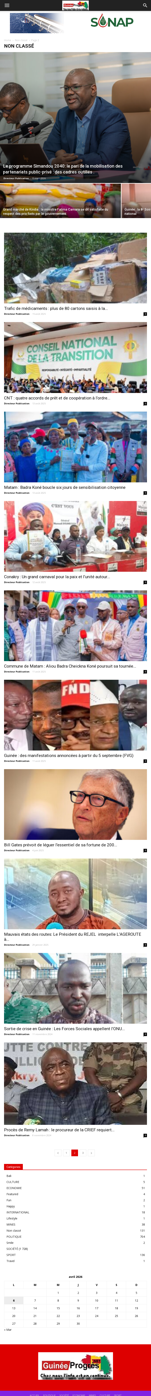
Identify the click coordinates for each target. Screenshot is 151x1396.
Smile (10, 1243)
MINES (10, 1224)
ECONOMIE (14, 1188)
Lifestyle (11, 1218)
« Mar (8, 1330)
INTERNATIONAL (17, 1212)
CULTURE (12, 1182)
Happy (10, 1206)
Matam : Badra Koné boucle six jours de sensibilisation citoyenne (65, 487)
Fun (8, 1200)
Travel (10, 1261)
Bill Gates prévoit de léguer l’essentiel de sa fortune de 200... (60, 845)
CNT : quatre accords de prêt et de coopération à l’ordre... (57, 398)
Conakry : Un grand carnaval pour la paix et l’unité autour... (57, 576)
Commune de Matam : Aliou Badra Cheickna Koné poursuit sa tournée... (70, 666)
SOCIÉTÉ (12, 1249)
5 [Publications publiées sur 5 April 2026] (136, 1293)
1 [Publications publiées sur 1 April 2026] (58, 1293)
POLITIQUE (13, 1237)
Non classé (21, 40)
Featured (12, 1194)
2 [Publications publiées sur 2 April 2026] (78, 1293)
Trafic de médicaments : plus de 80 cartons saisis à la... (56, 308)
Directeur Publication (16, 178)
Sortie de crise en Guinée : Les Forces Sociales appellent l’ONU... (64, 1028)
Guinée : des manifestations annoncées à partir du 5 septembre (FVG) (68, 755)
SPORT (11, 1255)
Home (7, 40)
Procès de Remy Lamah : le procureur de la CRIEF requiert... (59, 1129)
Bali (8, 1176)
